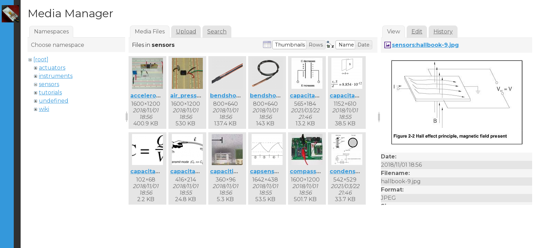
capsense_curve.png (280, 171)
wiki (44, 109)
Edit (416, 31)
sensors (49, 84)
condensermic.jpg (357, 171)
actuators (52, 67)
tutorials (50, 92)
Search (217, 31)
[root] (40, 59)
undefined (53, 100)
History (443, 31)
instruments (56, 76)
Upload (186, 31)
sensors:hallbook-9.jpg (425, 45)
